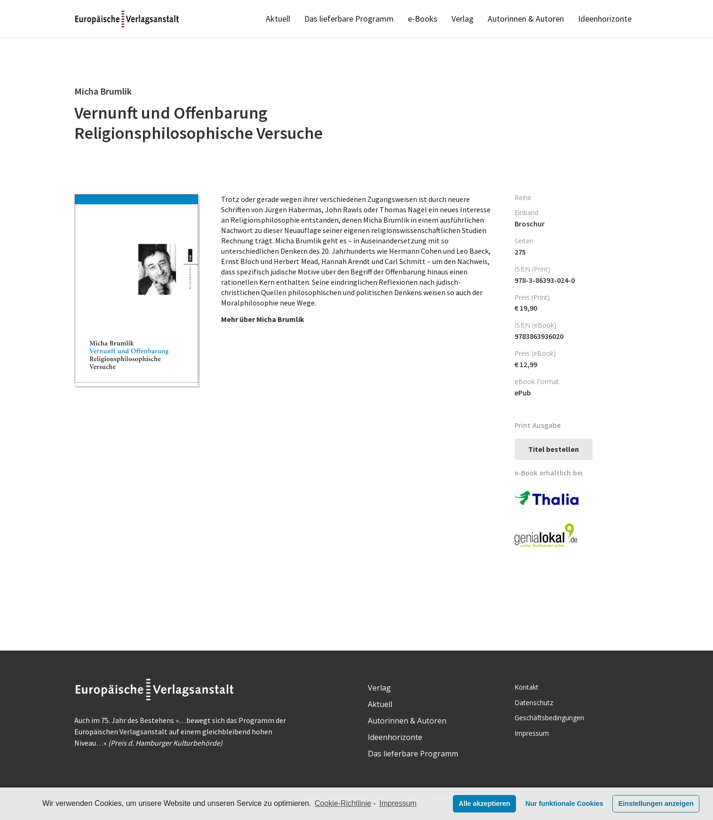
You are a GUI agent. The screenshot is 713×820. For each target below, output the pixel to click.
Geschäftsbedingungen (549, 717)
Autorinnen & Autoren (407, 720)
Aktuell (380, 704)
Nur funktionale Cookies (564, 803)
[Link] (127, 19)
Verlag (379, 688)
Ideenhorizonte (395, 737)
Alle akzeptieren (484, 803)
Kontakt (527, 687)
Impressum (532, 733)
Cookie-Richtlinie (343, 803)
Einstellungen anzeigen (656, 803)
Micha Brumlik (280, 319)
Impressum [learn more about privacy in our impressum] (398, 803)
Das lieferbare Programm (413, 753)
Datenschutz (534, 702)
